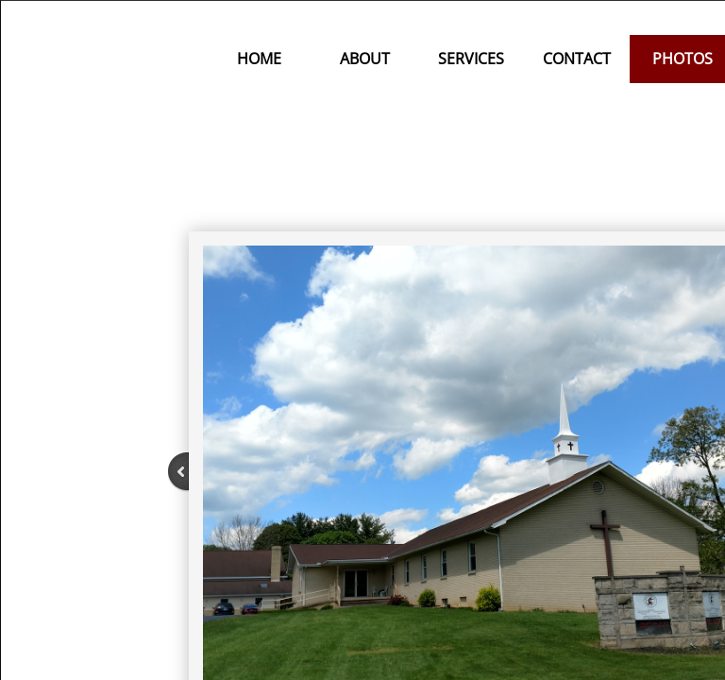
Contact (577, 58)
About (365, 58)
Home (259, 58)
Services (471, 58)
